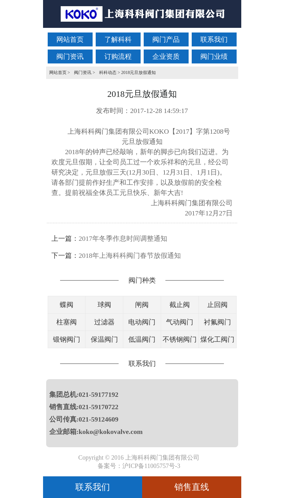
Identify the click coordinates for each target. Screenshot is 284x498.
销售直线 (191, 487)
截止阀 (179, 305)
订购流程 (118, 56)
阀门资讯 (70, 56)
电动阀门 (141, 322)
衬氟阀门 (217, 322)
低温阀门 (141, 339)
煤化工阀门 (217, 339)
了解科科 (118, 39)
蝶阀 (66, 305)
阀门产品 (166, 39)
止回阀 (217, 305)
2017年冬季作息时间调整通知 (123, 238)
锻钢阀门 (66, 339)
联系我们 (214, 39)
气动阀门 (179, 322)
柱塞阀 (66, 322)
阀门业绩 (214, 56)
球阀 (104, 305)
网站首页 (70, 39)
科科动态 (107, 72)
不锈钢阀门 (180, 339)
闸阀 (142, 305)
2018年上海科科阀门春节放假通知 (130, 255)
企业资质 (166, 56)
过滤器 (104, 322)
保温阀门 (104, 339)
